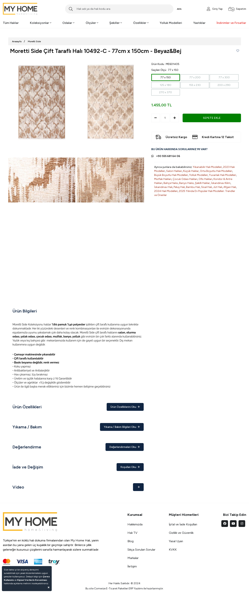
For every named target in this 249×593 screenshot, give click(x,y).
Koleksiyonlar (40, 23)
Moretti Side (34, 41)
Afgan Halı (229, 187)
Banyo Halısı (186, 183)
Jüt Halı (217, 187)
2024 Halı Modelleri (166, 191)
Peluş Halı (179, 187)
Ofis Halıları (205, 179)
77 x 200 (195, 77)
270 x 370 (165, 92)
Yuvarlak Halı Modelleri (222, 175)
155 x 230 (195, 85)
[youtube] (233, 523)
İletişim (132, 566)
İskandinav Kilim (220, 183)
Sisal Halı (206, 187)
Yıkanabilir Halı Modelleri (207, 167)
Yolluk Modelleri (171, 23)
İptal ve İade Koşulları (183, 524)
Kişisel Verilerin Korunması (32, 580)
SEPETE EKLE (212, 118)
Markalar (133, 558)
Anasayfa (16, 41)
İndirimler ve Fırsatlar (231, 23)
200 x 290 (224, 85)
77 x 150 (165, 77)
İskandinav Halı (163, 187)
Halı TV (132, 533)
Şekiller (115, 23)
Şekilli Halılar (202, 183)
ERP (131, 588)
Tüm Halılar (11, 23)
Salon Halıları (174, 171)
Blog (130, 541)
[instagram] (242, 523)
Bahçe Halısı (171, 183)
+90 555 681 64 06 (168, 156)
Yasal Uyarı (176, 541)
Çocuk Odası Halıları (185, 179)
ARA (179, 9)
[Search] (119, 9)
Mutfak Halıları (163, 179)
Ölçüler (92, 23)
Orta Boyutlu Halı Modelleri (216, 171)
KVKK (173, 549)
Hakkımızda (135, 524)
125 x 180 (165, 85)
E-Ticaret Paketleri (117, 588)
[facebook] (224, 523)
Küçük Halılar (191, 171)
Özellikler (141, 23)
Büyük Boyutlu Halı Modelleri (171, 175)
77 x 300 (224, 77)
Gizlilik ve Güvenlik (181, 533)
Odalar (68, 23)
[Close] (48, 587)
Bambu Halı (193, 187)
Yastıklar (199, 23)
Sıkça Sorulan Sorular (141, 549)
